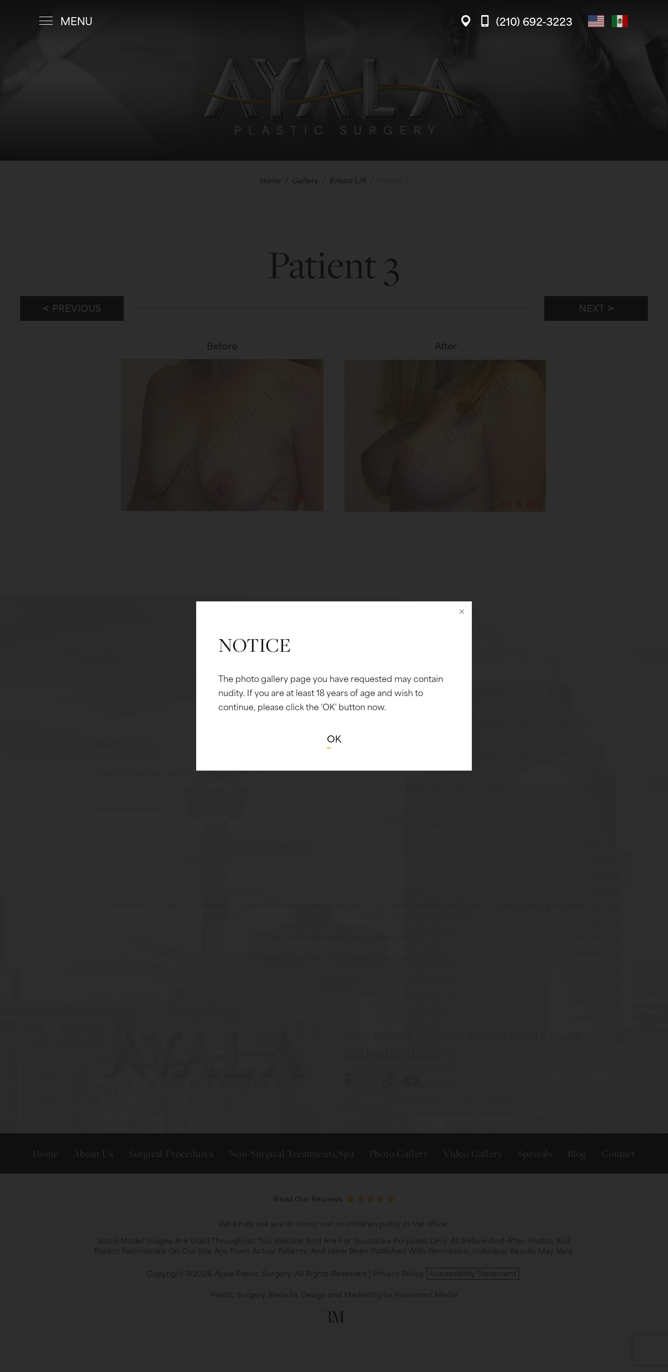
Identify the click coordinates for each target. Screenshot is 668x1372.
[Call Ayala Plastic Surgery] (526, 21)
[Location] (468, 21)
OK (334, 738)
